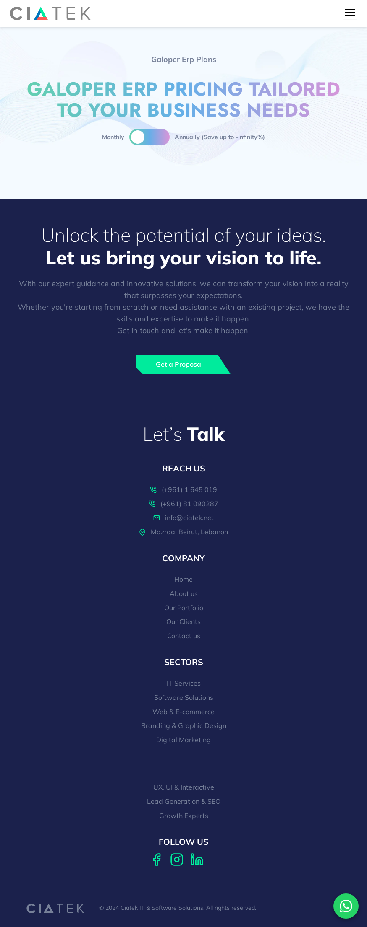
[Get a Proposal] (183, 364)
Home (183, 579)
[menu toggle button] (350, 12)
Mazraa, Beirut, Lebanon (183, 532)
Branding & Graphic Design (183, 726)
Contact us (183, 636)
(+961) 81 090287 (183, 504)
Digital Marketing (183, 740)
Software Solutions (183, 698)
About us (184, 594)
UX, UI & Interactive (183, 787)
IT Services (184, 683)
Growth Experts (183, 816)
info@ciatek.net (183, 518)
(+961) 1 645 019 (183, 490)
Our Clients (183, 622)
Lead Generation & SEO (183, 801)
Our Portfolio (183, 608)
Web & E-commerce (183, 712)
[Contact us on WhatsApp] (346, 906)
